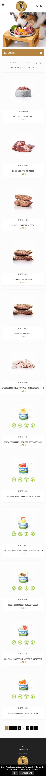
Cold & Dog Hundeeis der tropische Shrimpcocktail (23, 551)
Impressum (23, 754)
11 (32, 728)
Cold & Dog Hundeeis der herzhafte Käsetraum (23, 442)
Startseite (17, 32)
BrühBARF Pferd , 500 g (23, 279)
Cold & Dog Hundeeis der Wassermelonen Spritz (23, 659)
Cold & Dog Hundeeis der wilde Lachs (23, 713)
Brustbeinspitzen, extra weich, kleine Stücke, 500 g (23, 388)
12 (36, 728)
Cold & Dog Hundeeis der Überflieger (23, 605)
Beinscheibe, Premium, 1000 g (23, 171)
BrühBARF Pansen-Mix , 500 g (23, 225)
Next (41, 728)
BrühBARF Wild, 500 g (23, 334)
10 (28, 728)
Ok (15, 773)
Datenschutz (23, 750)
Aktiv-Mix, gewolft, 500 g (23, 117)
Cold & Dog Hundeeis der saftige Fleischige (23, 496)
